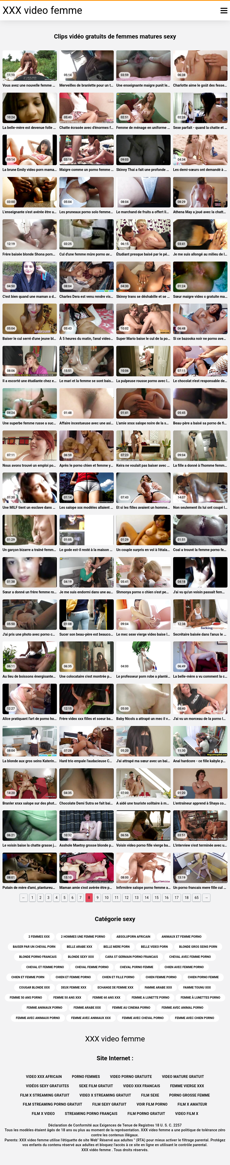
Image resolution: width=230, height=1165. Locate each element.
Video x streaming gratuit (105, 1095)
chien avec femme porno (184, 967)
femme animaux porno (44, 1007)
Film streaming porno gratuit (52, 1104)
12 (127, 898)
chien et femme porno (73, 977)
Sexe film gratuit (96, 1086)
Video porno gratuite (131, 1077)
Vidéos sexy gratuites (47, 1086)
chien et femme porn (27, 977)
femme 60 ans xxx (107, 997)
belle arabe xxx (79, 947)
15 (157, 898)
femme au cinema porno (131, 1007)
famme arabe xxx (158, 987)
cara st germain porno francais (131, 957)
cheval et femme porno (45, 967)
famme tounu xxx (197, 987)
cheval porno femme (136, 967)
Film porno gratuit (146, 1114)
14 (147, 898)
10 (107, 898)
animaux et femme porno (182, 936)
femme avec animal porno (182, 1007)
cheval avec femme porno (190, 957)
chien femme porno (161, 977)
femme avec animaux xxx (91, 1018)
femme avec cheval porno (143, 1018)
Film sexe (150, 1095)
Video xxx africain (44, 1077)
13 (137, 898)
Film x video (43, 1114)
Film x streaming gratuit (44, 1095)
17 (177, 898)
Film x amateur (192, 1104)
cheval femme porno (92, 967)
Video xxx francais (141, 1086)
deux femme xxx (73, 987)
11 (116, 898)
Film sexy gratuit (109, 1104)
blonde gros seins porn (198, 947)
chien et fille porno (118, 977)
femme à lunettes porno (200, 997)
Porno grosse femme (189, 1095)
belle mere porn (116, 947)
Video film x (186, 1114)
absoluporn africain (133, 936)
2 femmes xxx (39, 936)
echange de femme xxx (115, 987)
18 (187, 898)
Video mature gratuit (183, 1077)
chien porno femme (203, 977)
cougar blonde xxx (34, 987)
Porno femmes (86, 1077)
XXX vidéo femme (97, 1150)
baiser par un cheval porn (34, 947)
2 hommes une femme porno (83, 936)
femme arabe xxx (87, 1007)
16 (167, 898)
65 (197, 898)
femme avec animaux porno (38, 1018)
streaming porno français (91, 1114)
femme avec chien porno (194, 1018)
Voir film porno (152, 1104)
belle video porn (154, 947)
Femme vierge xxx (187, 1086)
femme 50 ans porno (26, 997)
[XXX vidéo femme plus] (223, 10)
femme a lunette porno (150, 997)
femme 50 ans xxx (67, 997)
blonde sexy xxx (81, 957)
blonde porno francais (38, 957)
